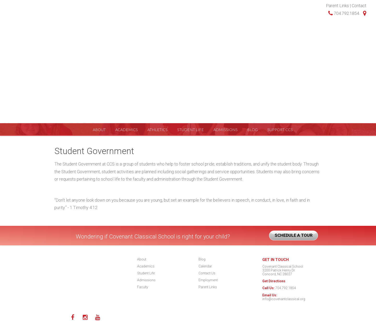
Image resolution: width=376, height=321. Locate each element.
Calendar (205, 266)
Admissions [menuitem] (225, 37)
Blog (202, 259)
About (141, 259)
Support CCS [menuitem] (280, 37)
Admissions (146, 280)
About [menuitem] (99, 37)
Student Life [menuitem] (190, 37)
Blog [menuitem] (252, 37)
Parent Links (337, 5)
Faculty (142, 287)
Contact (359, 5)
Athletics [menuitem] (157, 37)
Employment (208, 280)
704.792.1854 (343, 13)
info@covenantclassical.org (283, 299)
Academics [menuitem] (126, 37)
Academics (145, 266)
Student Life (146, 273)
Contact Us (207, 273)
